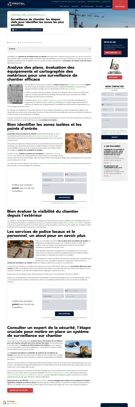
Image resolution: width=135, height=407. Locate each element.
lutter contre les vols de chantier (43, 136)
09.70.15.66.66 (81, 1)
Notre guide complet (94, 1)
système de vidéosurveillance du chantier (53, 163)
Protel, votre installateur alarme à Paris (31, 42)
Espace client (106, 1)
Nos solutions (64, 6)
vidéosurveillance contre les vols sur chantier (52, 100)
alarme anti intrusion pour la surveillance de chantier (25, 375)
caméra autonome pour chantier (59, 373)
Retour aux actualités (19, 390)
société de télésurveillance (38, 380)
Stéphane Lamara (23, 29)
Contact (108, 6)
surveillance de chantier (76, 85)
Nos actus (99, 6)
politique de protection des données (68, 203)
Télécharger (113, 77)
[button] (10, 402)
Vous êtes (75, 6)
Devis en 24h (120, 6)
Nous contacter (111, 53)
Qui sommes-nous (87, 6)
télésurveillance (70, 89)
